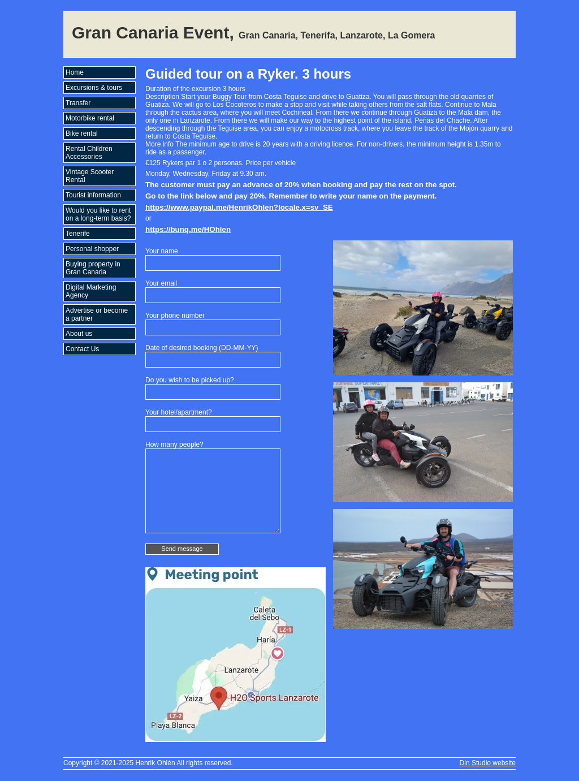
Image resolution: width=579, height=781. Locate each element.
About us (79, 334)
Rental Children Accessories (89, 153)
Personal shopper (92, 249)
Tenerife (78, 234)
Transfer (78, 103)
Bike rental (82, 133)
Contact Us (82, 349)
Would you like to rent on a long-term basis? (98, 214)
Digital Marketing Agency (91, 291)
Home (75, 72)
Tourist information (93, 195)
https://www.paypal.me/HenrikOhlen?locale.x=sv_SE (239, 207)
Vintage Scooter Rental (90, 176)
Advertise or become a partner (97, 314)
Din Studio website (488, 763)
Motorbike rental (90, 118)
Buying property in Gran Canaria (93, 268)
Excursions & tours (94, 88)
